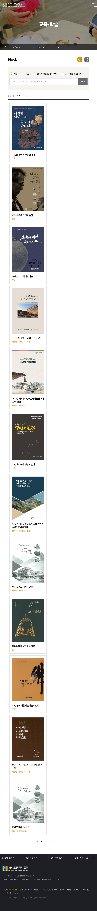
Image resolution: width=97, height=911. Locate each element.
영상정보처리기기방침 (29, 889)
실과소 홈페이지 (32, 858)
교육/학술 (16, 47)
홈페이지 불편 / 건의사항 (70, 889)
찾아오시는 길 (12, 892)
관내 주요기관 (56, 858)
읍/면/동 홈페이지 (9, 858)
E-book (41, 47)
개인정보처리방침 (10, 889)
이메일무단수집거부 (49, 889)
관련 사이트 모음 (81, 858)
